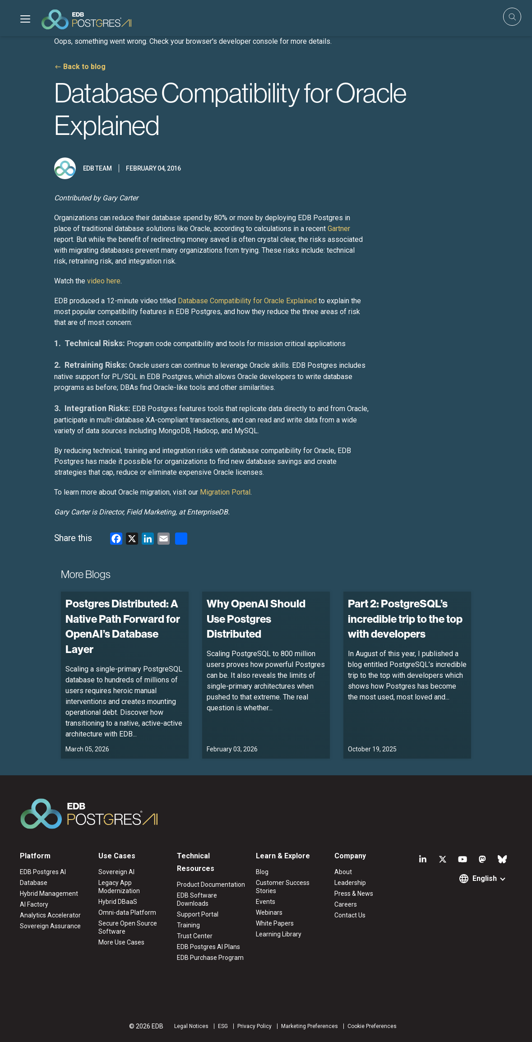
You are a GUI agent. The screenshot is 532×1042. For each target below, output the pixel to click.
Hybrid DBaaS (117, 901)
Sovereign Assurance (50, 926)
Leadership (350, 882)
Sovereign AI (116, 871)
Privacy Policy (254, 1026)
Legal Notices (191, 1026)
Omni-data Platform (127, 912)
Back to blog (84, 66)
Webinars (269, 912)
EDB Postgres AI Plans (208, 946)
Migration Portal (225, 492)
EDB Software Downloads (197, 899)
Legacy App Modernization (119, 886)
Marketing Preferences (309, 1026)
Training (188, 925)
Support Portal (197, 914)
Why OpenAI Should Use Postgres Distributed (256, 618)
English (484, 878)
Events (265, 901)
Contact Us (349, 915)
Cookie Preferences (372, 1026)
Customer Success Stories (283, 886)
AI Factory (34, 904)
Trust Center (195, 936)
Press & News (353, 893)
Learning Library (278, 934)
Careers (345, 904)
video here (103, 281)
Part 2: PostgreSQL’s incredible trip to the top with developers (405, 618)
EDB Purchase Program (210, 957)
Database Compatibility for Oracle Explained (247, 300)
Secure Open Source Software (127, 927)
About (343, 871)
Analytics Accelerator (50, 915)
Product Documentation (211, 884)
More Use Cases (121, 942)
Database (33, 882)
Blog (262, 871)
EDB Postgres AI (43, 871)
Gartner (339, 228)
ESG (223, 1026)
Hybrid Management (49, 893)
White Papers (275, 923)
